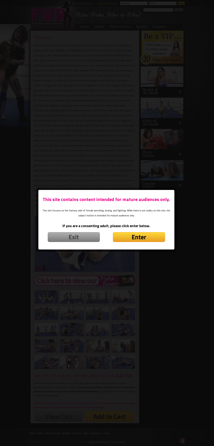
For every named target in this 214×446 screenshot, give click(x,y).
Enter (139, 240)
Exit (74, 240)
